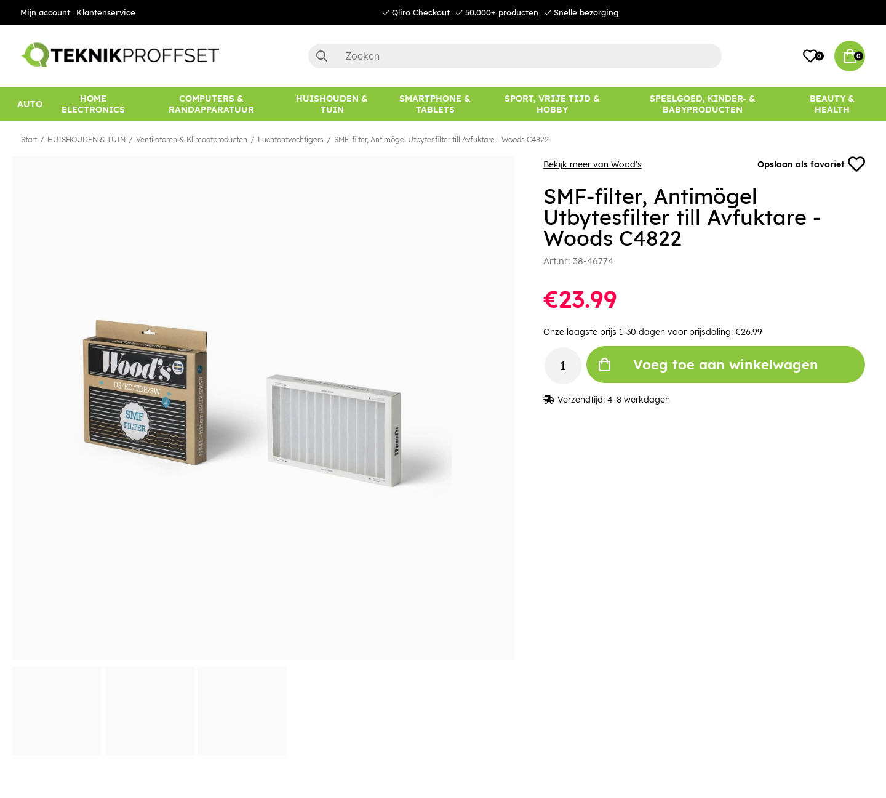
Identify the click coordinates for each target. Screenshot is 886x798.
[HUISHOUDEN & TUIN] (332, 104)
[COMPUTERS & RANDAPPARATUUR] (211, 104)
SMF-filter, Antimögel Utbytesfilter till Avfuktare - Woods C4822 (441, 139)
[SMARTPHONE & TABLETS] (435, 104)
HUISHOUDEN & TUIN (86, 139)
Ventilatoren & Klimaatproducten (191, 139)
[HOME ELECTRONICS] (93, 104)
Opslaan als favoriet (811, 164)
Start (29, 139)
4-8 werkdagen (638, 399)
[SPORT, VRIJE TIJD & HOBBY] (552, 104)
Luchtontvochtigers (291, 139)
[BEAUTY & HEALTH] (832, 104)
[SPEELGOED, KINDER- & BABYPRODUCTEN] (702, 104)
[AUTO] (29, 104)
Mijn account (45, 12)
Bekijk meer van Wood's (592, 164)
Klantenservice (105, 12)
